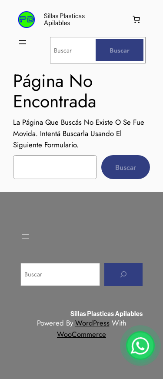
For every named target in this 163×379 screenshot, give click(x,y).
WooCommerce (81, 334)
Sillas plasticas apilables (64, 19)
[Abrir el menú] (22, 42)
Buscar (125, 167)
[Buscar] (119, 50)
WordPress (92, 323)
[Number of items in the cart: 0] (136, 19)
